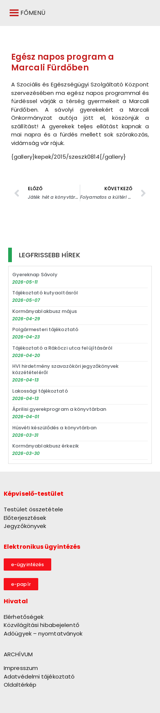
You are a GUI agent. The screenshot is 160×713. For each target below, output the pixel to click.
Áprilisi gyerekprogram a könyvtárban (59, 409)
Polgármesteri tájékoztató (45, 329)
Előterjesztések (25, 518)
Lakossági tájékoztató (40, 391)
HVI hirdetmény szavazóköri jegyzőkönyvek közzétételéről (65, 369)
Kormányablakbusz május (44, 311)
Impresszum (21, 668)
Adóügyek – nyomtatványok (43, 633)
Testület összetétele (33, 509)
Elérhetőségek (23, 617)
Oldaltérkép (20, 685)
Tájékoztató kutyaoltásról (45, 292)
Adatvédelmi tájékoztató (39, 676)
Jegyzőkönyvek (25, 526)
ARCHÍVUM (18, 654)
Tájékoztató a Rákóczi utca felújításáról (62, 347)
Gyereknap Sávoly (35, 274)
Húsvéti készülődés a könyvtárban (54, 427)
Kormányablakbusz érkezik (45, 445)
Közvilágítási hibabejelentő (41, 625)
